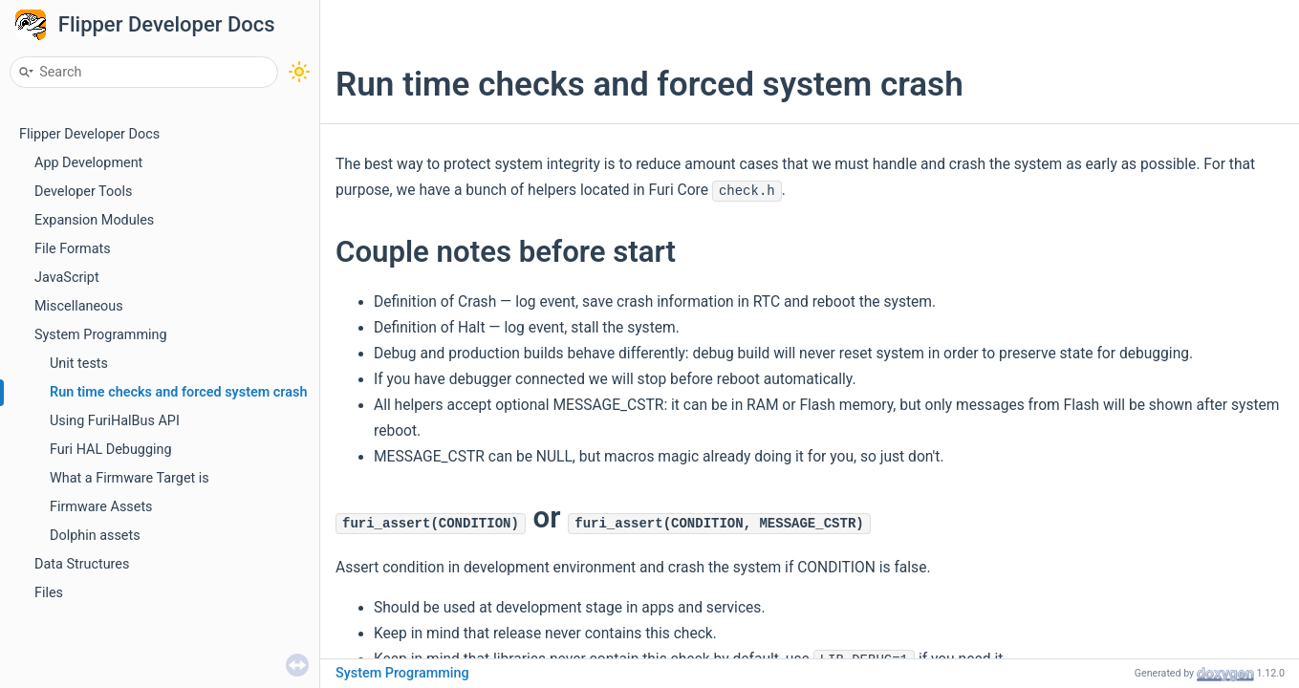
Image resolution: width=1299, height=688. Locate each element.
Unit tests (79, 363)
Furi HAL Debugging (111, 449)
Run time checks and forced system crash (178, 392)
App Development (88, 163)
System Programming (100, 335)
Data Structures (81, 564)
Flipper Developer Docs (166, 24)
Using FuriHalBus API (115, 421)
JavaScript (66, 277)
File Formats (72, 249)
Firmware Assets (101, 507)
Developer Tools (83, 191)
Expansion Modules (94, 220)
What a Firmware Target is (129, 478)
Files (48, 593)
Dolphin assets (95, 535)
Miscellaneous (78, 306)
